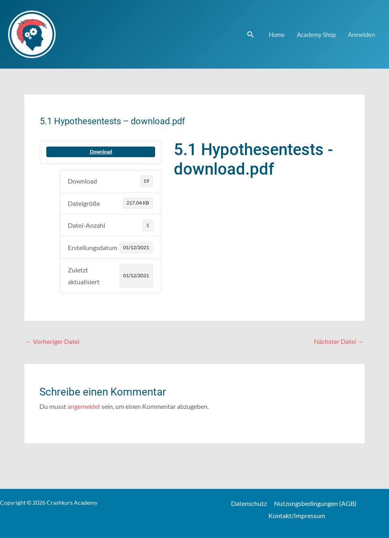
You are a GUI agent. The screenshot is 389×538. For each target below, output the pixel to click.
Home (277, 34)
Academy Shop (316, 34)
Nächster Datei (339, 341)
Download (101, 152)
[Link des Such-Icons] (250, 34)
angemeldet (83, 407)
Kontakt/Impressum (296, 515)
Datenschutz (250, 503)
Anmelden (361, 34)
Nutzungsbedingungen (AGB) (315, 503)
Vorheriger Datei (52, 341)
